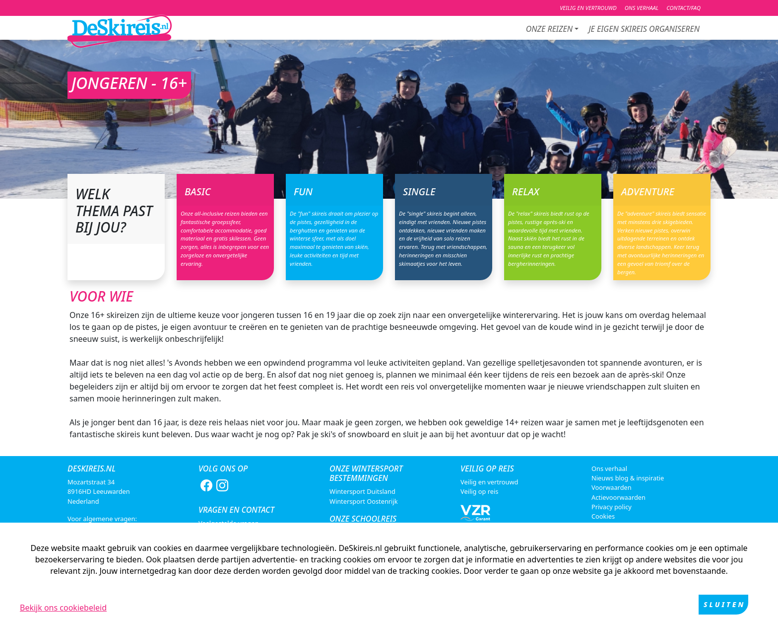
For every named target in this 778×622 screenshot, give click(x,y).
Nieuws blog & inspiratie (627, 477)
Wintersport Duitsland (362, 491)
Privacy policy (611, 506)
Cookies (603, 516)
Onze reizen (549, 28)
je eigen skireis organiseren (644, 28)
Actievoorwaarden (618, 497)
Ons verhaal (609, 468)
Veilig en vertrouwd (489, 481)
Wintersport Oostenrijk (363, 501)
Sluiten (724, 604)
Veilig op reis (479, 491)
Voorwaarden (611, 487)
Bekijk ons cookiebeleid (63, 607)
